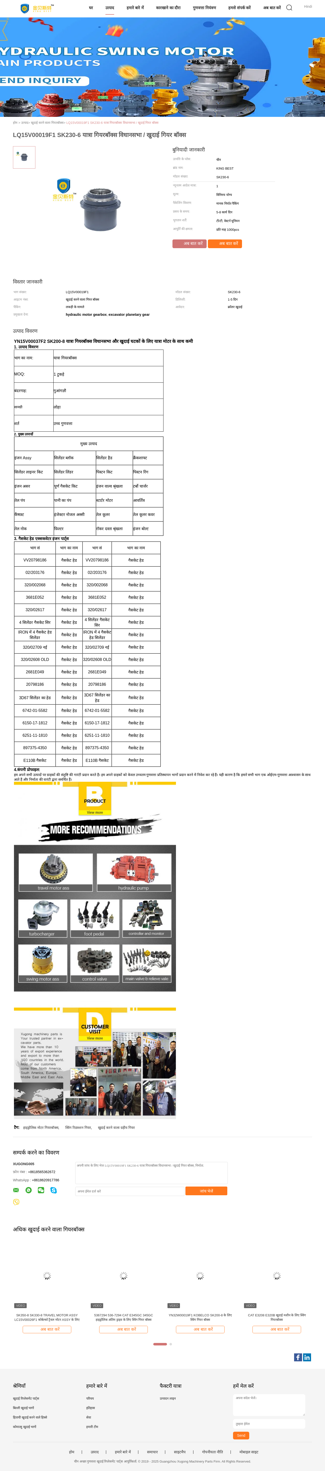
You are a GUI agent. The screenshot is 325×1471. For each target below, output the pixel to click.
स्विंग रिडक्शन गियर (78, 1128)
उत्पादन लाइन (168, 1398)
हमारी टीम (92, 1427)
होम (71, 1452)
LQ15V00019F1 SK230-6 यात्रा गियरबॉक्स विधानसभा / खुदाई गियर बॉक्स (112, 123)
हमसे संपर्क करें (239, 8)
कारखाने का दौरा (168, 8)
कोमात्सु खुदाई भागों (24, 1427)
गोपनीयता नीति (212, 1452)
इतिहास (90, 1408)
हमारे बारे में (135, 8)
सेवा (88, 1417)
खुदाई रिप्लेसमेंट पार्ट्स (26, 1398)
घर (91, 8)
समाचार (152, 1452)
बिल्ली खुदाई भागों (23, 1408)
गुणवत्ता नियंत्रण (204, 8)
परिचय (90, 1398)
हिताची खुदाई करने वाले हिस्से (30, 1417)
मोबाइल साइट (249, 1452)
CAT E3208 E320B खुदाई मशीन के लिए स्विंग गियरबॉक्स (277, 1317)
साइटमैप (180, 1452)
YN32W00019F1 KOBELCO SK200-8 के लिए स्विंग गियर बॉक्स (200, 1317)
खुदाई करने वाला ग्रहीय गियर (116, 1128)
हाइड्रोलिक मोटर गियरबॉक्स (40, 1128)
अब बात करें (272, 8)
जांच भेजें (206, 1191)
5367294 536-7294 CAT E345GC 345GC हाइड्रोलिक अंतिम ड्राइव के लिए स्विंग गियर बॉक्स (123, 1317)
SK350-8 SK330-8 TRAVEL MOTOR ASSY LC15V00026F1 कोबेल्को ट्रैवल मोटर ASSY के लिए (47, 1317)
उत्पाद (109, 8)
